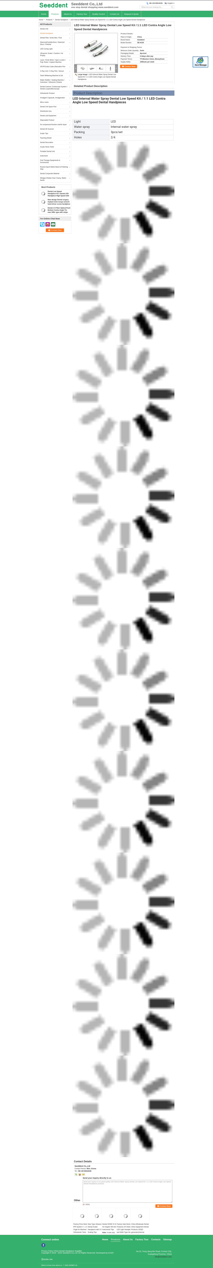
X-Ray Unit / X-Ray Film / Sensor (52, 71)
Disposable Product (47, 120)
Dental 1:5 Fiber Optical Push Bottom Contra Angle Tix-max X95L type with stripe (59, 210)
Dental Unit (44, 29)
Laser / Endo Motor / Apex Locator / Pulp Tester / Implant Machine (53, 61)
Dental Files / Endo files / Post (51, 38)
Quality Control (98, 14)
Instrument (44, 156)
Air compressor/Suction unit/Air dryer (53, 125)
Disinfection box (46, 111)
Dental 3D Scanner (47, 129)
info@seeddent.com (163, 1257)
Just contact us (71, 1265)
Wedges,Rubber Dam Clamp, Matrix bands (53, 179)
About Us (68, 14)
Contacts (155, 1239)
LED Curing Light (46, 49)
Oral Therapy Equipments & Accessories (50, 161)
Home (43, 14)
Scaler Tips (44, 133)
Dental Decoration (46, 142)
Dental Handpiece (61, 20)
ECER (111, 1253)
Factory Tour (82, 14)
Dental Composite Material (49, 174)
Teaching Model (45, 138)
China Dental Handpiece (64, 1251)
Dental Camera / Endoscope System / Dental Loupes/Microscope (53, 88)
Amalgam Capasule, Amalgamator (52, 98)
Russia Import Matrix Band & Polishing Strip (54, 168)
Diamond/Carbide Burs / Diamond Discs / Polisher (52, 43)
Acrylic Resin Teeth (47, 147)
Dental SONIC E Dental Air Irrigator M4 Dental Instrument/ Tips (110, 1226)
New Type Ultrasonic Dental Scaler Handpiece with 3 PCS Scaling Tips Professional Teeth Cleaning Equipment (96, 1231)
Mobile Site (47, 1259)
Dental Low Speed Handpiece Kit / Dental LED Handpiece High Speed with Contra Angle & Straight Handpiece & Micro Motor (58, 195)
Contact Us (114, 14)
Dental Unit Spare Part (48, 107)
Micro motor (44, 102)
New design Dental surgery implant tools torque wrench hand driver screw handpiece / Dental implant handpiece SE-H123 (59, 204)
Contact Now (130, 66)
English (170, 3)
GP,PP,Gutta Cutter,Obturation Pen (52, 67)
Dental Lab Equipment (48, 116)
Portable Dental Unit (47, 151)
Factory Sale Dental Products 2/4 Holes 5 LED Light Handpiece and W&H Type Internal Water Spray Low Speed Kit (125, 1231)
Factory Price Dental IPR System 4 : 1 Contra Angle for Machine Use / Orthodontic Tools (82, 1228)
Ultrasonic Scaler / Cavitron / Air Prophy (51, 54)
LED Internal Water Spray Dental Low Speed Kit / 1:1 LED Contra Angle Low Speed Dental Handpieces (97, 77)
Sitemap (167, 1239)
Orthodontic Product (47, 93)
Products (55, 14)
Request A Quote (131, 14)
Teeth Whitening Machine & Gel (51, 75)
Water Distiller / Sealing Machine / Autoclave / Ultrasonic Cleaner (52, 81)
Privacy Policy (47, 1251)
